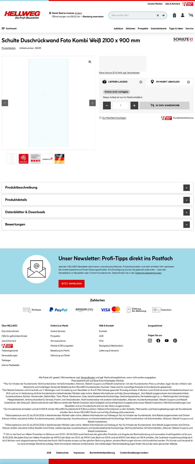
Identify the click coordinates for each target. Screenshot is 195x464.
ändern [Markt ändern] (78, 13)
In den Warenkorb (164, 105)
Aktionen (130, 29)
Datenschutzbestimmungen (148, 273)
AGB (101, 336)
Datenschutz (62, 452)
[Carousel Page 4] (48, 159)
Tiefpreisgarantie (10, 351)
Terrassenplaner (58, 341)
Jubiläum (118, 29)
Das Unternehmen (10, 331)
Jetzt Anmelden (71, 284)
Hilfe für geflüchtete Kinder (14, 336)
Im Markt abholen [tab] (172, 82)
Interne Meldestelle (10, 365)
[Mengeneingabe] (120, 105)
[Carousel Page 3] (36, 159)
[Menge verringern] (107, 105)
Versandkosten (88, 378)
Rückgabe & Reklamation (111, 346)
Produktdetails (9, 48)
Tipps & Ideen (176, 29)
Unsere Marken (155, 4)
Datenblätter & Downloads (97, 212)
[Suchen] (163, 15)
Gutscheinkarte (158, 29)
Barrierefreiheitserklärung (102, 452)
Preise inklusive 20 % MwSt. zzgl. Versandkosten (119, 73)
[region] (49, 110)
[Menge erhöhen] (134, 105)
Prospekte (143, 29)
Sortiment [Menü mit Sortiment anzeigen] (9, 28)
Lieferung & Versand (109, 351)
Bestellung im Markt (59, 351)
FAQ (101, 341)
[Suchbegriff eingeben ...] (137, 15)
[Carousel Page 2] (24, 159)
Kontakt (103, 331)
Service (189, 29)
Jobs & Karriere (172, 4)
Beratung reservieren (92, 17)
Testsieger (6, 360)
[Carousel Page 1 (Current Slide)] (12, 159)
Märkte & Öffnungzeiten (61, 346)
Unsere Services (57, 331)
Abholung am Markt (60, 356)
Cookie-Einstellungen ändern (134, 452)
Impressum (79, 452)
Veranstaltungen (10, 356)
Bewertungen (97, 224)
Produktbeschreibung (97, 187)
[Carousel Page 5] (60, 159)
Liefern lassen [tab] (124, 82)
